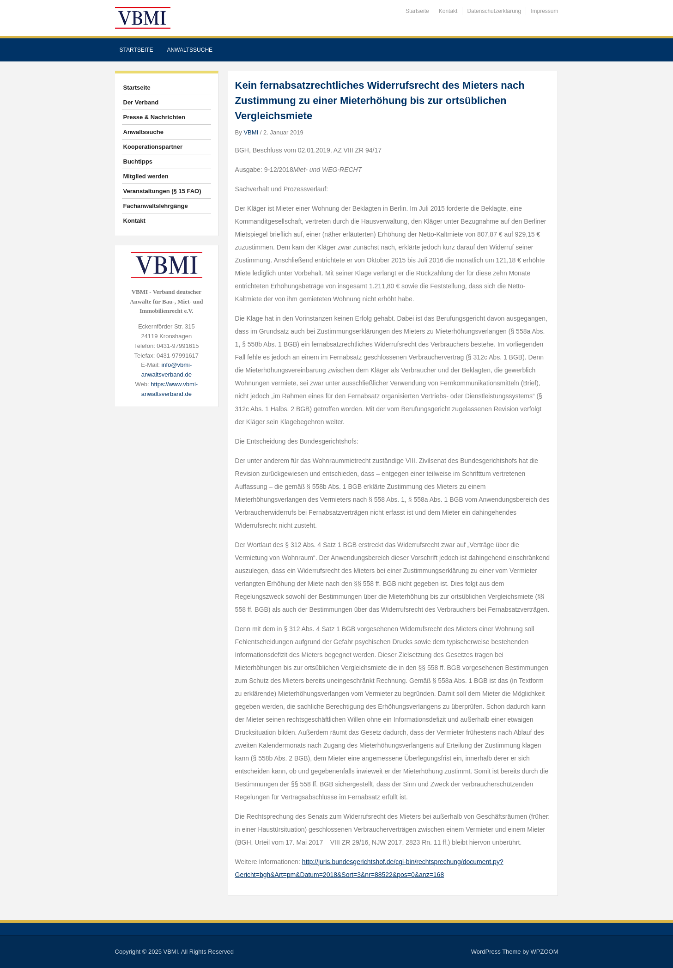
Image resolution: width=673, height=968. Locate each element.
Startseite (417, 11)
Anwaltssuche (189, 50)
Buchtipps (138, 161)
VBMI (250, 132)
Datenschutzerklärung (494, 11)
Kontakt (448, 11)
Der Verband (141, 102)
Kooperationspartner (153, 146)
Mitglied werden (146, 176)
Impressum (544, 11)
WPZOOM (544, 951)
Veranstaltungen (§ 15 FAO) (162, 191)
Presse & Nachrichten (154, 117)
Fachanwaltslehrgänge (155, 205)
